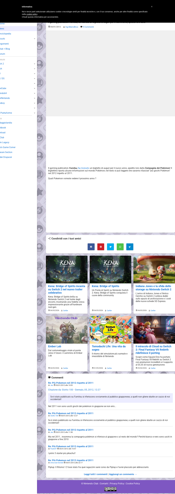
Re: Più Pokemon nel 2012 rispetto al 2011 (69, 384)
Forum (7, 54)
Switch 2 (6, 63)
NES (4, 108)
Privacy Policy (116, 484)
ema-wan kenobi (56, 464)
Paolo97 (53, 450)
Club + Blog (9, 49)
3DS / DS (6, 78)
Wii (3, 83)
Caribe (65, 309)
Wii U (4, 73)
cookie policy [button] (31, 14)
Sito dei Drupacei (10, 157)
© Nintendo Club (91, 484)
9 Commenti (87, 27)
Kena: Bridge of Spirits (105, 285)
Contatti (104, 484)
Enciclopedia (10, 33)
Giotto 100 (54, 417)
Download (7, 132)
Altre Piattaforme (10, 113)
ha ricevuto (83, 167)
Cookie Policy (131, 484)
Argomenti (9, 43)
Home (6, 23)
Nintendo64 (8, 93)
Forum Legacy (9, 142)
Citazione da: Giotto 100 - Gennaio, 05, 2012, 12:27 (72, 390)
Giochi (7, 38)
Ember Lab (54, 345)
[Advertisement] (110, 137)
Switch (5, 68)
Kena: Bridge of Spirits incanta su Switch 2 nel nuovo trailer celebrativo (66, 288)
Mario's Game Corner (12, 147)
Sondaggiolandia (10, 122)
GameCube (7, 88)
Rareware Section (10, 152)
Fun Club (6, 137)
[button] (152, 6)
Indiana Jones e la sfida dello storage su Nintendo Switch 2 (153, 287)
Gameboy (6, 103)
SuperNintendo (9, 98)
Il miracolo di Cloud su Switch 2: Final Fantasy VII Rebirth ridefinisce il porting (153, 348)
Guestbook (7, 127)
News (6, 28)
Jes (51, 386)
